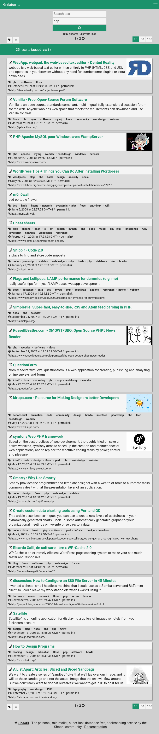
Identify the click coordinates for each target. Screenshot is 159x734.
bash (37, 228)
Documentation (95, 727)
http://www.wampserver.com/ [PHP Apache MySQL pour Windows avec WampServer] (27, 162)
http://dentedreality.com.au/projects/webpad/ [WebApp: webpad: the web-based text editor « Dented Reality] (36, 90)
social (85, 177)
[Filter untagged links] (9, 40)
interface (101, 415)
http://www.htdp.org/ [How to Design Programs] (22, 660)
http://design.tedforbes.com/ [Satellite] (26, 636)
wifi (107, 205)
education (43, 652)
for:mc (76, 563)
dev (113, 261)
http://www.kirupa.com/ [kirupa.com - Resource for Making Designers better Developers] (23, 427)
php (15, 82)
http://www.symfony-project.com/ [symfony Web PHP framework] (29, 468)
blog (32, 177)
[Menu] (155, 5)
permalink (41, 86)
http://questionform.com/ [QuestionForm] (24, 388)
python (73, 228)
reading (17, 652)
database (101, 261)
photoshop (131, 228)
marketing (39, 380)
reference (61, 232)
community (82, 119)
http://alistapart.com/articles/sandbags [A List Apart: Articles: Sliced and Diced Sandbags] (33, 697)
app (59, 380)
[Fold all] (16, 40)
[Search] (79, 28)
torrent (75, 596)
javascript (15, 232)
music (31, 596)
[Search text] (79, 14)
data (40, 289)
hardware (18, 596)
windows (80, 154)
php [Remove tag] (47, 49)
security (73, 177)
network (94, 154)
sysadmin (61, 205)
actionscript (20, 415)
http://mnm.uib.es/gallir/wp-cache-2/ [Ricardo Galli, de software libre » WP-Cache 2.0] (31, 571)
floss (39, 82)
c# (51, 228)
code (92, 228)
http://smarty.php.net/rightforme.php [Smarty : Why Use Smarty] (31, 501)
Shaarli (23, 723)
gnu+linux (95, 205)
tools (69, 119)
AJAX (16, 380)
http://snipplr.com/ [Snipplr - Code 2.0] (20, 269)
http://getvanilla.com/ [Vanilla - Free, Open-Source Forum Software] (22, 127)
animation (36, 415)
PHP (49, 689)
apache (25, 154)
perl (57, 460)
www (63, 628)
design (61, 177)
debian (61, 228)
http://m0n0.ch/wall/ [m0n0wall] (21, 213)
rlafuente (11, 5)
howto (34, 205)
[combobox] (79, 21)
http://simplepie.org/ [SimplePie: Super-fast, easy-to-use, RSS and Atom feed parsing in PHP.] (21, 321)
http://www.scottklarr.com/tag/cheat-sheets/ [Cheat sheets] (36, 240)
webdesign (99, 119)
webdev (114, 119)
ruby (144, 228)
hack (50, 177)
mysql (58, 119)
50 (142, 39)
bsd (15, 205)
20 (135, 39)
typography (19, 689)
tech (138, 415)
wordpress (19, 177)
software (26, 82)
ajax (33, 119)
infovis (79, 530)
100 (149, 39)
